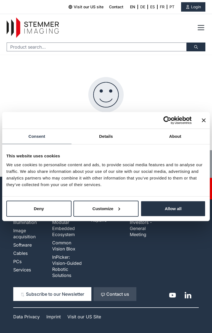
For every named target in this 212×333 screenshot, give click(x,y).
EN (132, 6)
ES (152, 6)
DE (142, 6)
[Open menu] (201, 27)
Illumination (25, 222)
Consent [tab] (36, 136)
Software (22, 245)
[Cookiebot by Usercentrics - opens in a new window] (167, 120)
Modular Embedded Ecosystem (63, 228)
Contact (116, 6)
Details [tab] (106, 136)
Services (22, 270)
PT (171, 6)
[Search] (196, 47)
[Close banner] (204, 120)
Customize (106, 208)
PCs (17, 261)
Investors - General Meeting (141, 228)
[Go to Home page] (33, 27)
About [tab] (175, 136)
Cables (20, 253)
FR (162, 6)
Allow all (173, 208)
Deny (39, 208)
